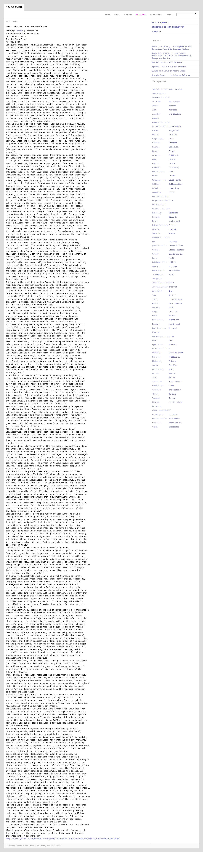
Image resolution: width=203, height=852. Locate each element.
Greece (155, 254)
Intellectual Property (163, 283)
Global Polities (176, 250)
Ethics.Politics (160, 225)
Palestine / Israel (161, 349)
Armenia (155, 118)
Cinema (172, 176)
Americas (173, 110)
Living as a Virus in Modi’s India (168, 71)
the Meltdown (175, 390)
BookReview (174, 147)
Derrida (155, 217)
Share (155, 32)
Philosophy (157, 361)
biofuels (173, 135)
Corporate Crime (160, 201)
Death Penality (159, 205)
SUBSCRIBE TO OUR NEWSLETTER (168, 27)
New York (173, 328)
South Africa (175, 382)
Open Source (158, 345)
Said (154, 378)
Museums (155, 324)
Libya (154, 312)
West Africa (174, 419)
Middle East (158, 320)
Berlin (155, 135)
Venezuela (173, 415)
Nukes (154, 341)
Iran (171, 291)
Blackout (156, 143)
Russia (155, 374)
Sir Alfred (157, 382)
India (171, 275)
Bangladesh (174, 131)
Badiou (155, 131)
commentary (174, 188)
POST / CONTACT (160, 22)
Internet (173, 287)
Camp (154, 159)
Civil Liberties (160, 180)
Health (172, 258)
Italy (154, 299)
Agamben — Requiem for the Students (169, 67)
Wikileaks (157, 423)
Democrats (173, 213)
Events (170, 14)
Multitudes (174, 320)
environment (174, 221)
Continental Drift (161, 196)
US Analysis (158, 415)
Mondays (128, 14)
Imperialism (174, 271)
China (154, 176)
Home (107, 14)
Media (154, 316)
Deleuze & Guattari (161, 209)
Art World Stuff (160, 127)
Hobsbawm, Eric (159, 262)
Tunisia (155, 398)
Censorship (174, 168)
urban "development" (162, 411)
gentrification (159, 246)
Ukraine (155, 402)
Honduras (173, 267)
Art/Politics (175, 127)
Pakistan (173, 345)
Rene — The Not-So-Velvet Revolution (26, 27)
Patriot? (156, 353)
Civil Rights (175, 180)
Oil (170, 341)
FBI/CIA (172, 229)
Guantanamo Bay (176, 254)
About (117, 14)
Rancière (173, 365)
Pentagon (156, 357)
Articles (140, 14)
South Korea (158, 386)
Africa (155, 106)
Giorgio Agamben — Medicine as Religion (171, 75)
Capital (155, 164)
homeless (156, 267)
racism (155, 365)
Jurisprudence (175, 299)
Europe (172, 225)
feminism (156, 234)
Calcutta (156, 155)
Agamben (172, 106)
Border (155, 151)
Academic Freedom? (161, 98)
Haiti (154, 258)
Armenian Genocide (161, 122)
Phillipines (174, 357)
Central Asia (158, 172)
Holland (172, 262)
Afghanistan (174, 102)
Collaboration (175, 184)
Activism (156, 102)
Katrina (155, 304)
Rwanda (172, 374)
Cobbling (156, 184)
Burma (171, 151)
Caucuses (156, 168)
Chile (171, 172)
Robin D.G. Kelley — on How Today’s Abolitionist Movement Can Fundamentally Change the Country (171, 55)
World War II (175, 423)
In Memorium (158, 275)
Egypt (154, 221)
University (157, 406)
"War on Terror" (160, 90)
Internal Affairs (160, 287)
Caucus (172, 164)
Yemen (154, 427)
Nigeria (155, 332)
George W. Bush (176, 246)
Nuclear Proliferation (163, 336)
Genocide (173, 242)
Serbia (172, 378)
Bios (171, 139)
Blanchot (173, 143)
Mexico (172, 316)
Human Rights (158, 271)
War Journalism (159, 419)
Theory (155, 394)
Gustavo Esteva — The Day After (167, 62)
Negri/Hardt (174, 324)
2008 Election (159, 94)
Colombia (156, 188)
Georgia (19, 31)
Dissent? (173, 217)
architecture (175, 114)
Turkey (172, 398)
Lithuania (173, 312)
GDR (153, 242)
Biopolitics (158, 139)
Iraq (154, 295)
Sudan (171, 386)
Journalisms (156, 14)
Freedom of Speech (161, 238)
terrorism (157, 390)
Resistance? (158, 369)
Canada (172, 159)
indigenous (157, 279)
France (172, 234)
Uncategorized (175, 402)
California (174, 155)
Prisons (172, 361)
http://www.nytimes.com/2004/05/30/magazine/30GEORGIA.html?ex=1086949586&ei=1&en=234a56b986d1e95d (63, 839)
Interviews (157, 291)
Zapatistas (174, 427)
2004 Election (175, 90)
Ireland (172, 295)
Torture (172, 394)
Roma (171, 369)
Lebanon (155, 308)
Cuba (171, 201)
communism (157, 192)
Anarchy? (156, 114)
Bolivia (155, 147)
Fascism (155, 229)
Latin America (175, 304)
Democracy (157, 213)
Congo (171, 192)
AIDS (154, 110)
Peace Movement (176, 353)
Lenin (171, 308)
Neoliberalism (159, 328)
